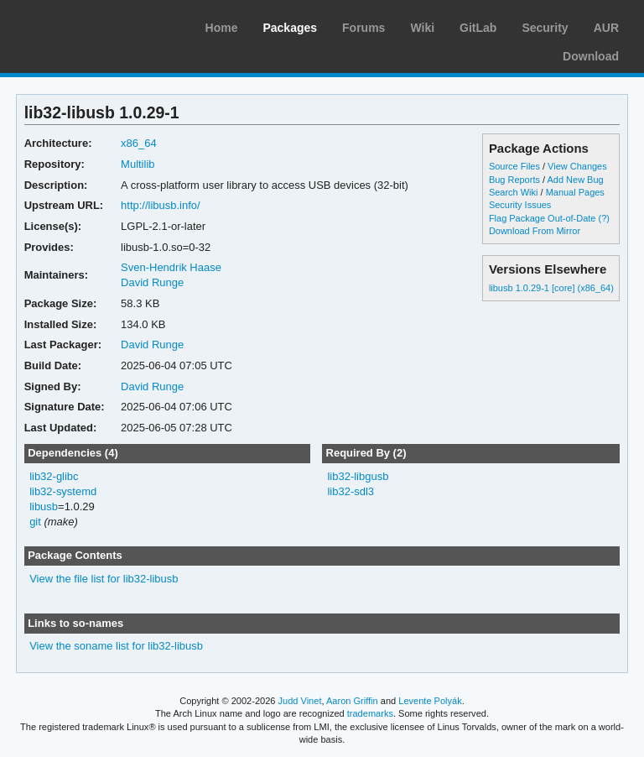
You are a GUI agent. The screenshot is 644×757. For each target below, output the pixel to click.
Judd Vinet (300, 701)
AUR (606, 27)
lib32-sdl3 (350, 491)
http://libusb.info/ (160, 205)
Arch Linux (92, 25)
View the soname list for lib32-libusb (116, 646)
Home (221, 27)
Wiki (422, 27)
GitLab (478, 27)
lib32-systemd (62, 491)
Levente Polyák (429, 701)
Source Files (514, 166)
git (35, 521)
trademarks (370, 713)
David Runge (152, 282)
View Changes (577, 166)
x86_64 (139, 143)
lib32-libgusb (357, 476)
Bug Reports (514, 180)
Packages (289, 27)
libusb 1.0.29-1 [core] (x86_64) (551, 288)
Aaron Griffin (352, 701)
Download (591, 56)
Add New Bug (576, 180)
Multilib (137, 164)
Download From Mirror (534, 231)
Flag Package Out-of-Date (542, 218)
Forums (363, 27)
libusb (43, 506)
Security (545, 27)
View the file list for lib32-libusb (103, 578)
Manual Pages (575, 192)
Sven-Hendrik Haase (171, 267)
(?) (604, 218)
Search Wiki (513, 192)
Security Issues (520, 205)
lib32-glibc (53, 476)
